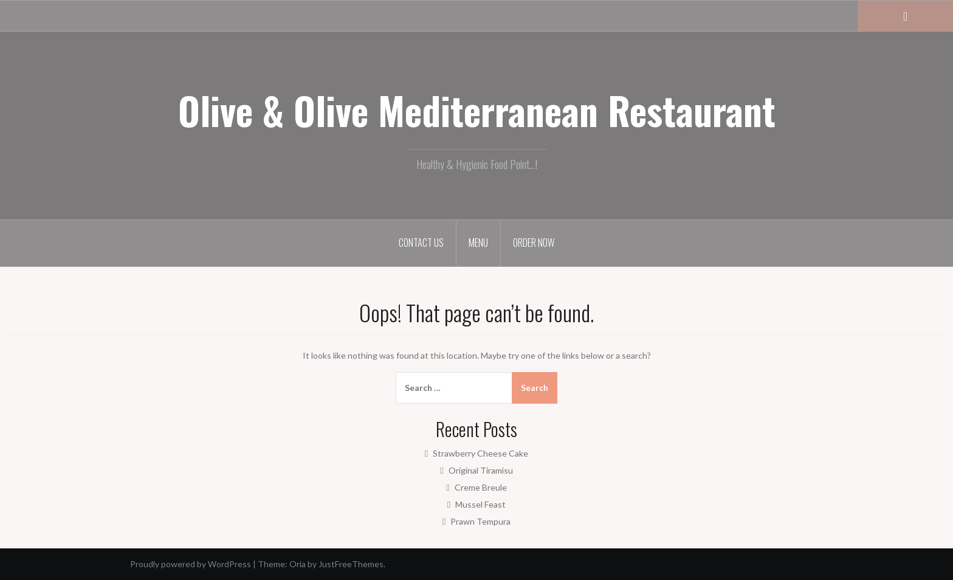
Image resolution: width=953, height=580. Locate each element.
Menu (478, 242)
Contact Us (421, 242)
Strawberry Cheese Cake (480, 453)
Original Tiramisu (481, 470)
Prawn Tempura (480, 521)
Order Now (533, 242)
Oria (297, 564)
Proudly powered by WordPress (190, 564)
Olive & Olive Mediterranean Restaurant (477, 110)
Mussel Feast (480, 504)
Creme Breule (481, 487)
